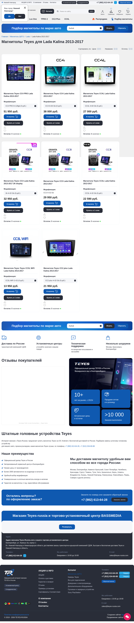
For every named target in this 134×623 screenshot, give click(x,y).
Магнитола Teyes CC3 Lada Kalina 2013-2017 (59, 183)
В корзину (11, 117)
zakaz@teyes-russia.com (119, 557)
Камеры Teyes (73, 579)
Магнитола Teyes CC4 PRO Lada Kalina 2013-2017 (18, 95)
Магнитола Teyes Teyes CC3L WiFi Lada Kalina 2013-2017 (19, 270)
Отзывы (45, 2)
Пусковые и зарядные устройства (81, 591)
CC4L (66, 19)
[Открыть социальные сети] (127, 616)
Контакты (53, 2)
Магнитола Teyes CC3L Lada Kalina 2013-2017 (100, 182)
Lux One (33, 19)
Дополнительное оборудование (80, 588)
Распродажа (101, 19)
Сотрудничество (83, 2)
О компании (37, 2)
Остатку (125, 49)
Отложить (5, 131)
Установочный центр (69, 2)
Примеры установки (46, 590)
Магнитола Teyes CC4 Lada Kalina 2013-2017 (59, 95)
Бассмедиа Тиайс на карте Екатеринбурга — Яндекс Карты (33, 424)
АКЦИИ (41, 577)
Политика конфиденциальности (16, 616)
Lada (28, 36)
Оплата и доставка (45, 580)
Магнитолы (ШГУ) (17, 36)
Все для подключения (76, 582)
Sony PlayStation (74, 594)
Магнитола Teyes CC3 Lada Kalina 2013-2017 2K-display (19, 182)
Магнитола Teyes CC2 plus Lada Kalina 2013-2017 (58, 270)
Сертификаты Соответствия (49, 593)
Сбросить (122, 28)
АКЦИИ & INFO (26, 2)
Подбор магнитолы (123, 19)
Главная (5, 36)
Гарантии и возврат (45, 583)
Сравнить (5, 128)
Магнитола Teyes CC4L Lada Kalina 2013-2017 (100, 95)
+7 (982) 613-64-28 (105, 2)
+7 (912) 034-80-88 (87, 448)
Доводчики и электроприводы (79, 585)
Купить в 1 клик (13, 123)
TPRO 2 (44, 19)
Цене (94, 49)
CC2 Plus (56, 19)
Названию (109, 49)
